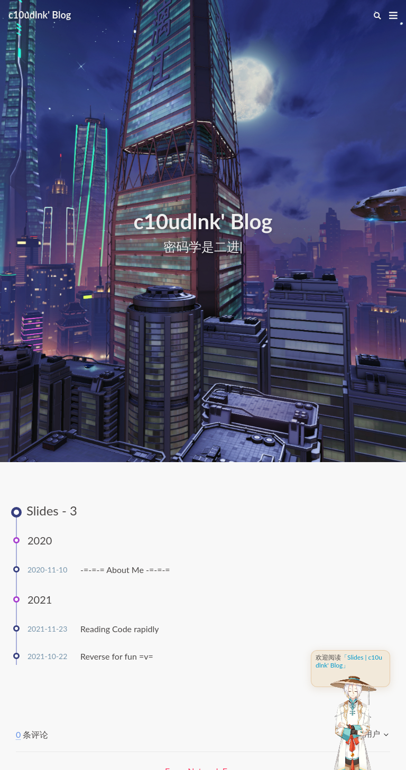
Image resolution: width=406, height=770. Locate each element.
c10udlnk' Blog (39, 15)
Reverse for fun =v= (116, 656)
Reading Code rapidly (119, 629)
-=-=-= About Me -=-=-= (125, 570)
